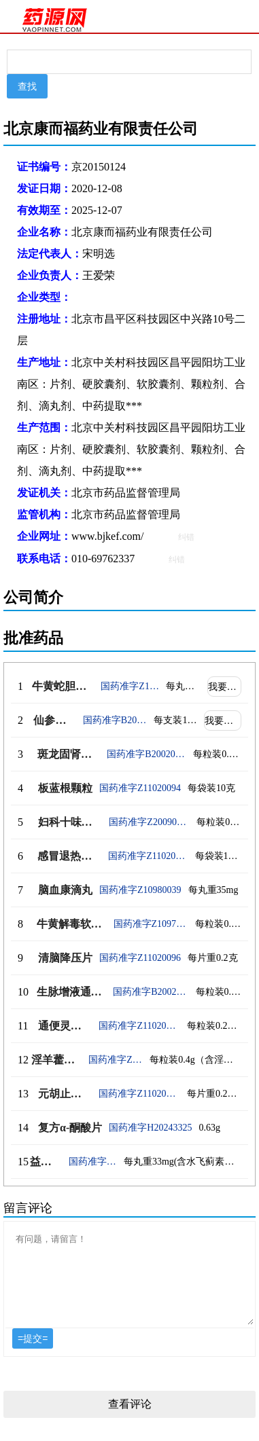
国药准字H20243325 (150, 1128)
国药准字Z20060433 (93, 1161)
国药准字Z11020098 (139, 1094)
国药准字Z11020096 (140, 958)
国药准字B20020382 (115, 720)
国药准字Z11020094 (140, 788)
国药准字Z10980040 (130, 686)
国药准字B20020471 (146, 754)
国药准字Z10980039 (140, 890)
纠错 (186, 537)
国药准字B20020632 (150, 992)
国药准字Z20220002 (115, 1060)
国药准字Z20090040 (149, 822)
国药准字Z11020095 (148, 856)
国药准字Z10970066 (151, 924)
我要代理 (224, 687)
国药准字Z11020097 (139, 1026)
